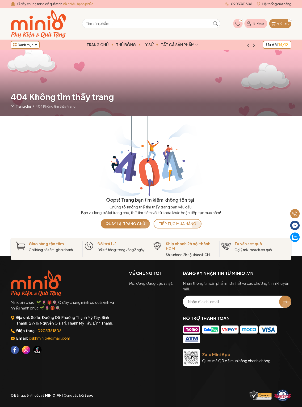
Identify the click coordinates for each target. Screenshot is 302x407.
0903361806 (50, 330)
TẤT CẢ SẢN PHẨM (188, 44)
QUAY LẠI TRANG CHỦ (125, 223)
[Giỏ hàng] (280, 23)
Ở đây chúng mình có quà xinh (55, 4)
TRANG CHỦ (106, 44)
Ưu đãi (277, 44)
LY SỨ (157, 44)
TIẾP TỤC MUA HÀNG (177, 223)
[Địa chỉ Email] (237, 302)
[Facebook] (15, 350)
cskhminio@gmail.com (49, 338)
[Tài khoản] (255, 23)
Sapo (88, 395)
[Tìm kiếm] (215, 23)
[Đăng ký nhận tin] (285, 302)
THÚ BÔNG (135, 44)
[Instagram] (26, 350)
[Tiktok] (37, 350)
